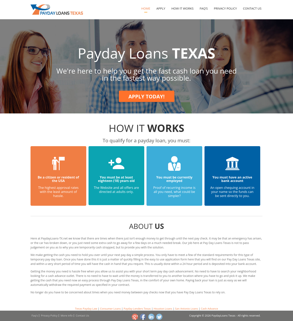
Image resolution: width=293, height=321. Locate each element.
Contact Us (252, 8)
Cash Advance (209, 308)
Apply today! (146, 96)
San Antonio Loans (186, 308)
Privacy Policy (225, 8)
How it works (182, 8)
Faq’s (204, 8)
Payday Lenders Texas (137, 308)
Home (145, 8)
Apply (160, 8)
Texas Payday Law (86, 308)
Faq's (35, 315)
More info (67, 315)
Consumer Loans (110, 308)
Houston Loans (163, 308)
